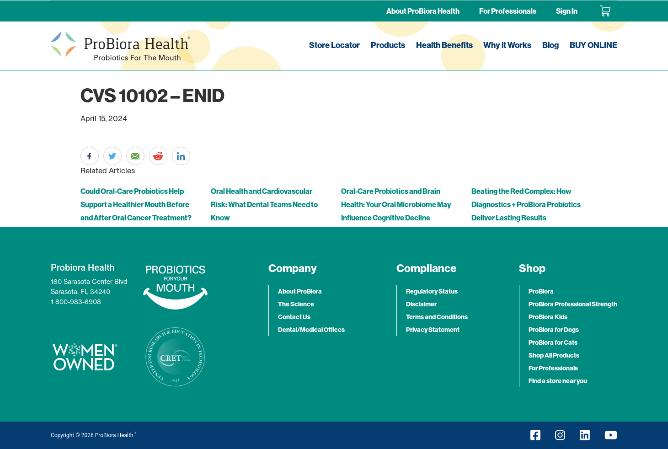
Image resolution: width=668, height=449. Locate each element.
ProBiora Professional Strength (573, 304)
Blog (550, 45)
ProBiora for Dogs (554, 330)
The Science (296, 304)
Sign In (566, 11)
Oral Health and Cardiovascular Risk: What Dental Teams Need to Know (264, 204)
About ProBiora (300, 291)
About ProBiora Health (423, 11)
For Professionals (507, 11)
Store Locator (334, 45)
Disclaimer (421, 304)
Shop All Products (554, 355)
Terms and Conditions (437, 317)
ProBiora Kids (548, 317)
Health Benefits (444, 45)
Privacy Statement (433, 330)
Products (388, 45)
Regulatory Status (432, 291)
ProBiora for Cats (553, 342)
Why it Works (507, 45)
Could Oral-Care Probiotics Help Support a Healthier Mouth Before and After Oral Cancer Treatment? (136, 204)
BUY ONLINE (593, 45)
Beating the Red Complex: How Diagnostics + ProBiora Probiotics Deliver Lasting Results (526, 204)
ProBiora (541, 291)
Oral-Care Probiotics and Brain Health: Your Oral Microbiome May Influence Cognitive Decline (396, 204)
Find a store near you (558, 381)
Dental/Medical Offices (311, 330)
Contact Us (294, 317)
